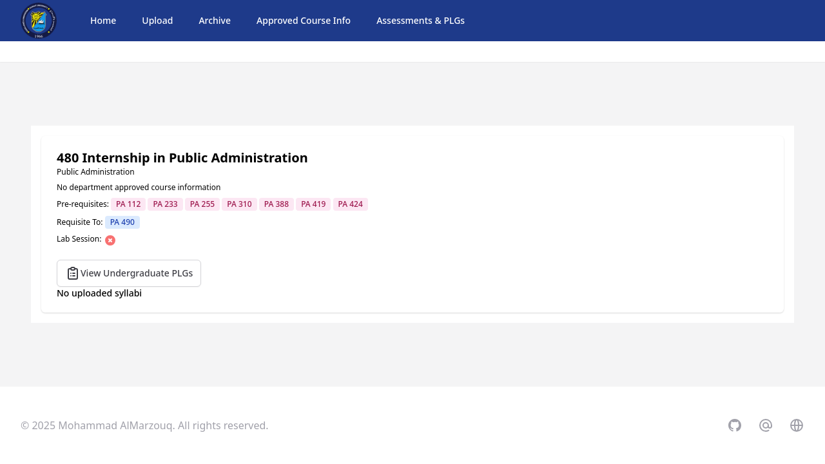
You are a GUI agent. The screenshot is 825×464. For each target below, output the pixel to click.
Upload (157, 20)
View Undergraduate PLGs (129, 273)
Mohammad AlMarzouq (115, 425)
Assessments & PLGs (420, 20)
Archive (215, 20)
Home (103, 20)
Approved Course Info (304, 20)
